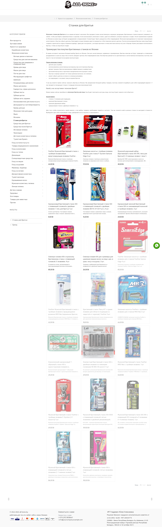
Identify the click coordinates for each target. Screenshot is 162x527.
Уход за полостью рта (20, 143)
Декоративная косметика (22, 174)
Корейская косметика (20, 50)
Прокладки (17, 133)
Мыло (15, 114)
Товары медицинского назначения (25, 146)
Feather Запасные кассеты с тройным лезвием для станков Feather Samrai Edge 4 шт (132, 259)
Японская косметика (20, 53)
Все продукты (15, 41)
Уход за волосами (19, 149)
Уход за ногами (18, 171)
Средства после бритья (22, 127)
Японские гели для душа (22, 111)
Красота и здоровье (18, 47)
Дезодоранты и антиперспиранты (26, 105)
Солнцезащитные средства (22, 158)
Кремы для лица (19, 67)
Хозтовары (14, 196)
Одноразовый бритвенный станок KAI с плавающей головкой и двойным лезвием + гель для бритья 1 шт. (62, 206)
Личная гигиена (17, 186)
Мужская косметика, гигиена (23, 183)
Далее (149, 31)
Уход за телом (17, 152)
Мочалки (16, 117)
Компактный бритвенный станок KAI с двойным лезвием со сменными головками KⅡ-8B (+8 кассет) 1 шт (97, 364)
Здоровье (14, 193)
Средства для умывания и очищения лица (23, 63)
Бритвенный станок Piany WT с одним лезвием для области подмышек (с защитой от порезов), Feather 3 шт (97, 311)
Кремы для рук (19, 108)
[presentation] (8, 499)
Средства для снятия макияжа (25, 59)
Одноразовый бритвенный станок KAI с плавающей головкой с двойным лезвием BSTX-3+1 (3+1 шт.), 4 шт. (97, 206)
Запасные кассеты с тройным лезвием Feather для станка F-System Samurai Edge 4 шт (97, 153)
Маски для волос (20, 86)
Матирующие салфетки (22, 77)
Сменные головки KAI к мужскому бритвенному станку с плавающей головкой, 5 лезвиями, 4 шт (61, 259)
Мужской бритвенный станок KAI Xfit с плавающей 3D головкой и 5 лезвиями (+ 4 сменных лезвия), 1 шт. (133, 417)
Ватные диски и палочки (22, 56)
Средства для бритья (21, 124)
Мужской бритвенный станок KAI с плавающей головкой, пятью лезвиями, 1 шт (98, 470)
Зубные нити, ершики (21, 99)
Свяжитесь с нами (64, 515)
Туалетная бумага (20, 139)
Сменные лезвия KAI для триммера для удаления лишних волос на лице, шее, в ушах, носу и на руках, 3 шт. (98, 259)
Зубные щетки (18, 95)
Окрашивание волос (19, 180)
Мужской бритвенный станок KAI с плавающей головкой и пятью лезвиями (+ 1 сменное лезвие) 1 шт (61, 470)
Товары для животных (18, 199)
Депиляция (16, 155)
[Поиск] (131, 30)
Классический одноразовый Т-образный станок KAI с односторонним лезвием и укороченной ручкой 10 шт (60, 364)
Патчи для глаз (19, 74)
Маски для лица (19, 70)
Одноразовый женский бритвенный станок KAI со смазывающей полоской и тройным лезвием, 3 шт (132, 206)
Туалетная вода (18, 177)
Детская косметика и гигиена (24, 136)
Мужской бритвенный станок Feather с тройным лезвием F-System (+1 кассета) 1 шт (63, 417)
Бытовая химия (16, 44)
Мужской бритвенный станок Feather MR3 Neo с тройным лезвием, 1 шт (132, 363)
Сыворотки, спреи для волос (24, 89)
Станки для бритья (20, 120)
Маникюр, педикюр (19, 168)
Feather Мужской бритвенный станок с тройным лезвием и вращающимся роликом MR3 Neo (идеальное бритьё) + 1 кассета (63, 311)
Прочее (13, 203)
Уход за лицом (17, 161)
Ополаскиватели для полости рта (26, 102)
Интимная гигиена (20, 130)
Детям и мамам (16, 190)
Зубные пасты (18, 92)
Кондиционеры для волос (23, 83)
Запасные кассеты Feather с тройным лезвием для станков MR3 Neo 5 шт (132, 310)
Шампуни (16, 80)
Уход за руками (18, 165)
